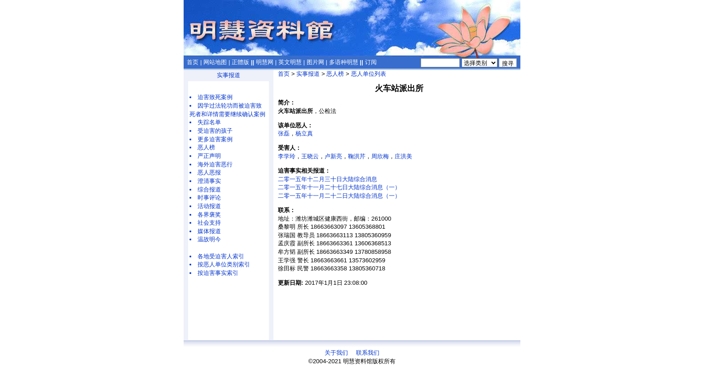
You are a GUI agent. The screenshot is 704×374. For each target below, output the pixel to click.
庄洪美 (403, 156)
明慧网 (264, 62)
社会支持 (209, 222)
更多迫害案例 (215, 139)
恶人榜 (206, 147)
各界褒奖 (209, 214)
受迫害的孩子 (215, 130)
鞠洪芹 (356, 156)
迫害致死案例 (215, 97)
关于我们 (336, 352)
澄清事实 (209, 181)
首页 (192, 62)
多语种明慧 (343, 62)
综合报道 (209, 189)
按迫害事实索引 (218, 273)
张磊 (284, 133)
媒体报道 (209, 231)
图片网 (315, 62)
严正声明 (209, 155)
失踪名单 (209, 122)
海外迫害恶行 (215, 164)
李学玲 (286, 156)
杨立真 (304, 133)
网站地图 (215, 62)
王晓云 (310, 156)
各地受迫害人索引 (221, 256)
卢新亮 (333, 156)
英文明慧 (290, 62)
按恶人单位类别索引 (224, 264)
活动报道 (209, 206)
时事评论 (209, 197)
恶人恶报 (209, 172)
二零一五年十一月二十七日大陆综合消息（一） (339, 187)
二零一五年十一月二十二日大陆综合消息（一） (339, 195)
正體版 (240, 62)
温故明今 (209, 239)
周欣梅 (380, 156)
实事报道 (228, 75)
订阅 (371, 62)
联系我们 (367, 352)
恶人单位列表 (368, 73)
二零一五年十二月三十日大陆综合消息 (327, 179)
